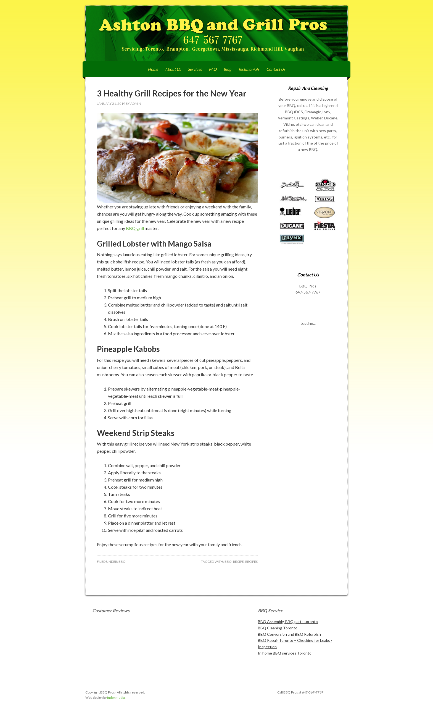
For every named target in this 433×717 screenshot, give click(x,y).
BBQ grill (135, 228)
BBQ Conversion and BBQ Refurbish (289, 634)
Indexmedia (116, 697)
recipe (238, 561)
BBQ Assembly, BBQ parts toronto (288, 621)
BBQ (122, 561)
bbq (228, 561)
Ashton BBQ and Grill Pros (216, 34)
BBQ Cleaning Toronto (277, 628)
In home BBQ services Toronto (284, 653)
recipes (251, 561)
